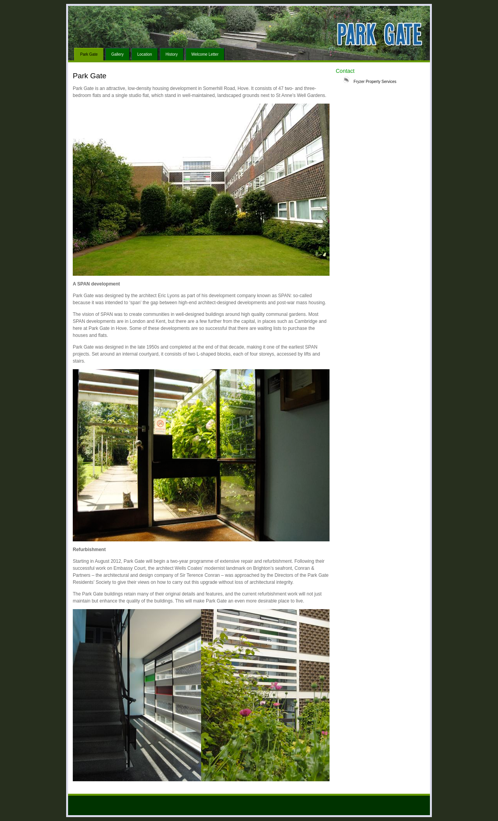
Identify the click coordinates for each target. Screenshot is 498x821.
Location (144, 54)
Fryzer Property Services (369, 80)
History (172, 54)
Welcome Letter (205, 54)
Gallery (117, 54)
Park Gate (89, 54)
